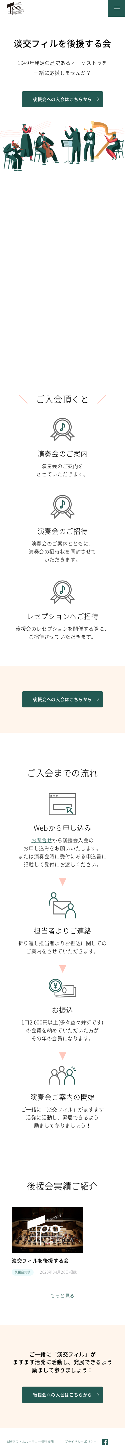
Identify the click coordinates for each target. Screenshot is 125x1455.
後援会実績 (23, 1272)
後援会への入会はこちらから (66, 99)
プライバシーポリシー (81, 1442)
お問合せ (41, 840)
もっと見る (62, 1295)
